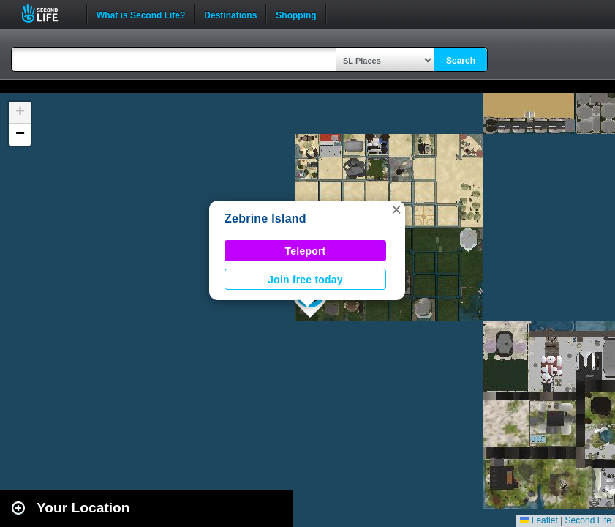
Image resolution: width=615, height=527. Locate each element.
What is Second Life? (141, 14)
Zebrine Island (265, 218)
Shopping (296, 14)
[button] (396, 209)
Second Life (47, 13)
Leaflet (538, 520)
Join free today (305, 279)
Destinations (230, 14)
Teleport (305, 251)
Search (460, 61)
